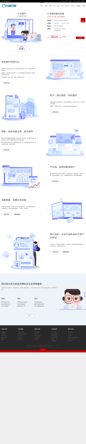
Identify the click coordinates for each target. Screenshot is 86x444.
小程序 (46, 5)
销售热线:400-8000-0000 (72, 336)
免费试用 (36, 338)
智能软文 (57, 30)
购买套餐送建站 (38, 334)
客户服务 (69, 333)
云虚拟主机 (60, 26)
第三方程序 (37, 336)
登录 (61, 1)
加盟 (83, 5)
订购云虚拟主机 (21, 331)
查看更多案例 (67, 252)
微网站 (36, 333)
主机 (62, 5)
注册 (64, 1)
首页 (41, 5)
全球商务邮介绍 (54, 333)
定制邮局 (53, 338)
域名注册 (4, 328)
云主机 (67, 5)
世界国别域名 (3, 334)
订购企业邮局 (53, 331)
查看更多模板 (18, 215)
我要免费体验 (7, 83)
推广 (54, 5)
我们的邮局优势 (54, 336)
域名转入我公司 (4, 336)
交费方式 (79, 1)
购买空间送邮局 (54, 334)
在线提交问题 (70, 331)
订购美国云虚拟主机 (22, 333)
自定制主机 (20, 334)
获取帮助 (29, 314)
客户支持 (75, 1)
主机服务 (21, 328)
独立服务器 (20, 338)
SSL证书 (72, 5)
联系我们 (83, 1)
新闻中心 (71, 1)
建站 (50, 5)
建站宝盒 (61, 20)
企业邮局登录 (53, 340)
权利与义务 (70, 340)
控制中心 (67, 1)
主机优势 (19, 336)
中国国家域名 (3, 331)
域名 (58, 5)
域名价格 (3, 333)
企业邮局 (54, 328)
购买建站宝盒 (37, 331)
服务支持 (71, 328)
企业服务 (78, 5)
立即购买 (80, 38)
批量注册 (3, 338)
